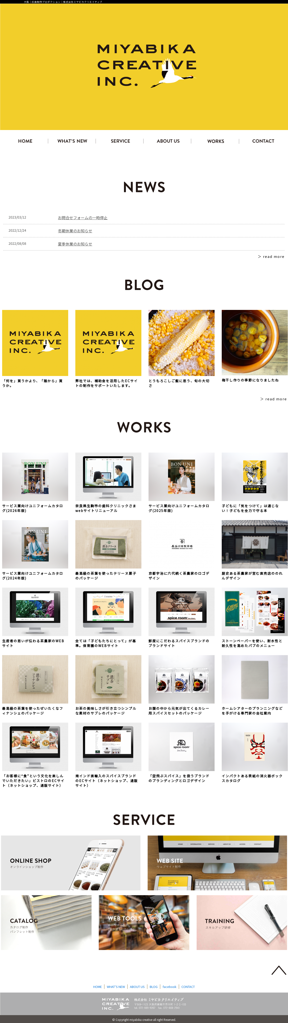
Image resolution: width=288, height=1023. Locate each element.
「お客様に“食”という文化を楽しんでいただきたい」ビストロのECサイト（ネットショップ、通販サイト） (33, 780)
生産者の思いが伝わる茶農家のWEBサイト (33, 643)
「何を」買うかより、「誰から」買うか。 (32, 383)
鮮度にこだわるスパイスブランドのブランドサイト (179, 643)
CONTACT (188, 986)
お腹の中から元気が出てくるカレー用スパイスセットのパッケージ (179, 710)
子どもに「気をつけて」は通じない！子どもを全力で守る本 (250, 508)
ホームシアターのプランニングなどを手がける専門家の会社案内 (252, 710)
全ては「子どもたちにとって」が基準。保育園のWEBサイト (105, 643)
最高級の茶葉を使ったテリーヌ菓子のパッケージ (105, 575)
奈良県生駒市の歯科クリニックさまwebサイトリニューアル (105, 508)
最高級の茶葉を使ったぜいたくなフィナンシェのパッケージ (32, 710)
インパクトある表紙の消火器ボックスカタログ (252, 778)
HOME (97, 986)
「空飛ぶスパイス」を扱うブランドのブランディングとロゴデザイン (179, 778)
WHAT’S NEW (116, 986)
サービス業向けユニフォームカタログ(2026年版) (32, 508)
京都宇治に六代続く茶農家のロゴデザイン (179, 575)
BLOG (154, 986)
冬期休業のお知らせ (75, 231)
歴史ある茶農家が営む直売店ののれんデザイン (252, 575)
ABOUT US (137, 986)
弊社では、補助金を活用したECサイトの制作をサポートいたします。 (106, 383)
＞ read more (271, 256)
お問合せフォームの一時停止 (83, 217)
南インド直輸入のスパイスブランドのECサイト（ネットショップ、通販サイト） (106, 780)
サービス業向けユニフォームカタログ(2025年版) (179, 508)
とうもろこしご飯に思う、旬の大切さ (179, 383)
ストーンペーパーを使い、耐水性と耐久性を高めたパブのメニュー (252, 643)
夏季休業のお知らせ (75, 244)
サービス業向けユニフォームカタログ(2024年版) (32, 575)
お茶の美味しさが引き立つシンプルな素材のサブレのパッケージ (105, 710)
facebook (169, 986)
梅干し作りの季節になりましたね (250, 380)
